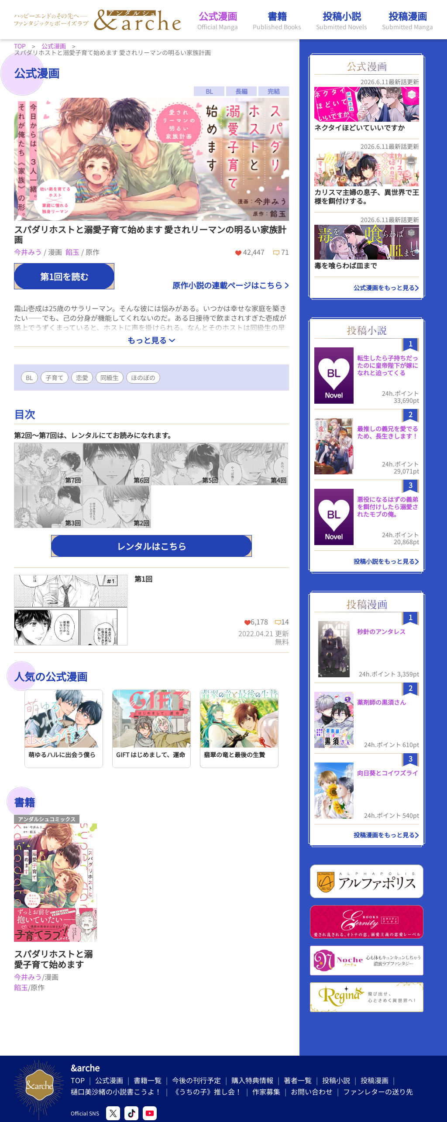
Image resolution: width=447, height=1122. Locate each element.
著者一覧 (298, 1080)
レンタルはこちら (151, 546)
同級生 (109, 377)
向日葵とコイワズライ (387, 773)
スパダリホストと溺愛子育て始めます (53, 959)
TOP (78, 1080)
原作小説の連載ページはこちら (227, 285)
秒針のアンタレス (381, 631)
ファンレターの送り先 (378, 1091)
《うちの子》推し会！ (207, 1091)
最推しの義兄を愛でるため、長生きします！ (387, 432)
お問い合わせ (312, 1091)
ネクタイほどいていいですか (359, 127)
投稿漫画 (375, 1080)
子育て (54, 377)
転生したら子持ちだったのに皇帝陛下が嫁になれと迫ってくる (387, 365)
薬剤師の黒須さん (381, 702)
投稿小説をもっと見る (384, 561)
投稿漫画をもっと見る (384, 834)
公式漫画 (109, 1080)
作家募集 (266, 1091)
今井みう (29, 252)
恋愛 (82, 377)
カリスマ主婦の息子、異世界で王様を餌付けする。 (366, 196)
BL (29, 377)
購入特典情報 (252, 1080)
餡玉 (73, 252)
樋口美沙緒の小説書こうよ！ (116, 1091)
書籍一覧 (148, 1080)
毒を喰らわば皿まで (345, 265)
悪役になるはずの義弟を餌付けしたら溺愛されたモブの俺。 (387, 506)
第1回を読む (64, 276)
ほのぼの (143, 377)
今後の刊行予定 (196, 1080)
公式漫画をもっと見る (384, 287)
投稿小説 (336, 1080)
